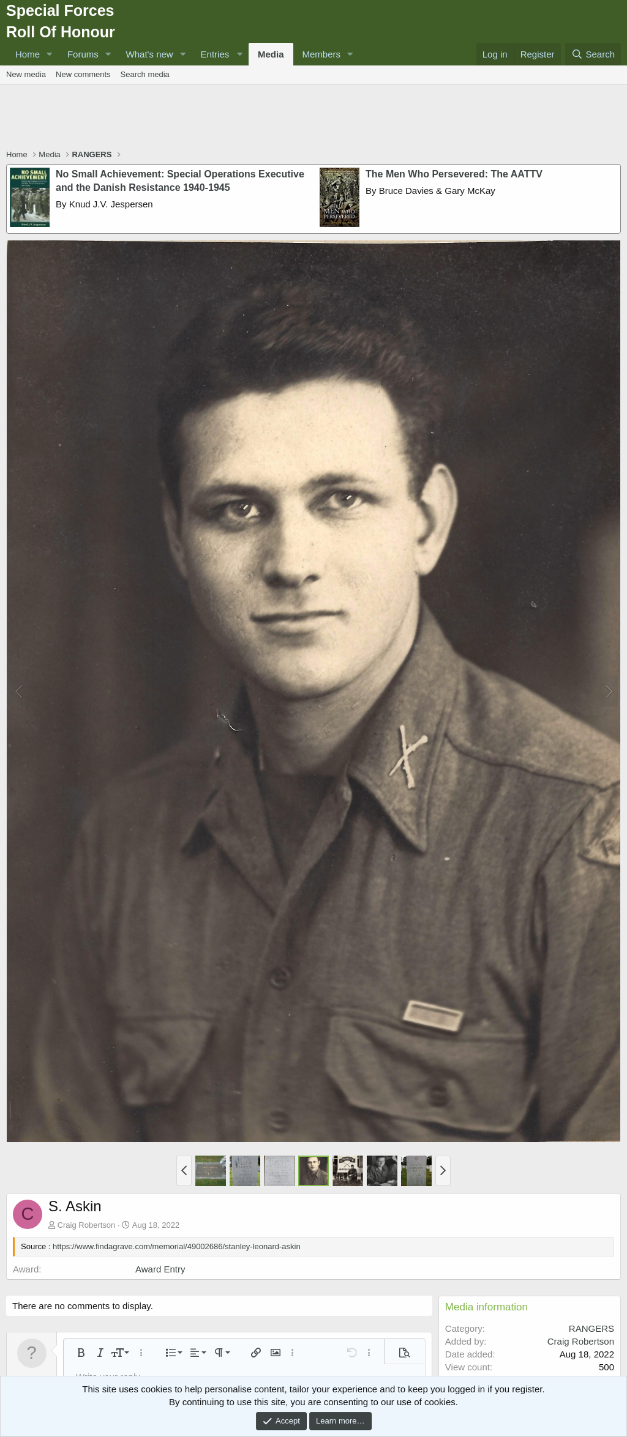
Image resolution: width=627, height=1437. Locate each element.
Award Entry (160, 1269)
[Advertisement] (313, 118)
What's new (149, 54)
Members (321, 54)
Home (27, 54)
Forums (83, 54)
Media (271, 54)
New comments (83, 74)
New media (26, 74)
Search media (145, 74)
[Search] (593, 54)
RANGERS (591, 1328)
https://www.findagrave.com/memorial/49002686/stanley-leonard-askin (177, 1246)
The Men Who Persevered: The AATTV (454, 174)
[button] (49, 54)
